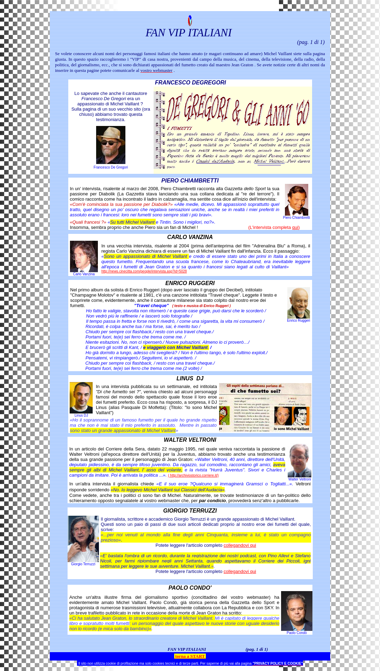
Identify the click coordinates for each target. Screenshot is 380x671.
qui (295, 227)
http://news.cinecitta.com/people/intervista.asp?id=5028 (144, 271)
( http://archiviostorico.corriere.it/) (193, 475)
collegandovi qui (240, 545)
